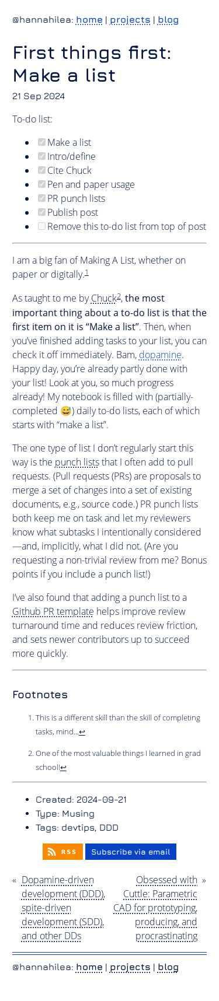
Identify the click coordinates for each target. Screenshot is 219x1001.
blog (168, 19)
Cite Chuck (65, 170)
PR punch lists (71, 198)
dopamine (160, 354)
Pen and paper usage (86, 184)
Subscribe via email (131, 851)
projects (130, 19)
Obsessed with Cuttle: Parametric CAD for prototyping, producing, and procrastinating (155, 907)
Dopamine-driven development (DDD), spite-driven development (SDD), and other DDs (63, 907)
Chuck (104, 298)
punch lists (77, 462)
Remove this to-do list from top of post (122, 226)
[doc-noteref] (87, 274)
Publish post (68, 212)
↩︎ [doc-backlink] (82, 731)
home (89, 19)
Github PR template (53, 611)
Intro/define (67, 156)
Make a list (64, 142)
